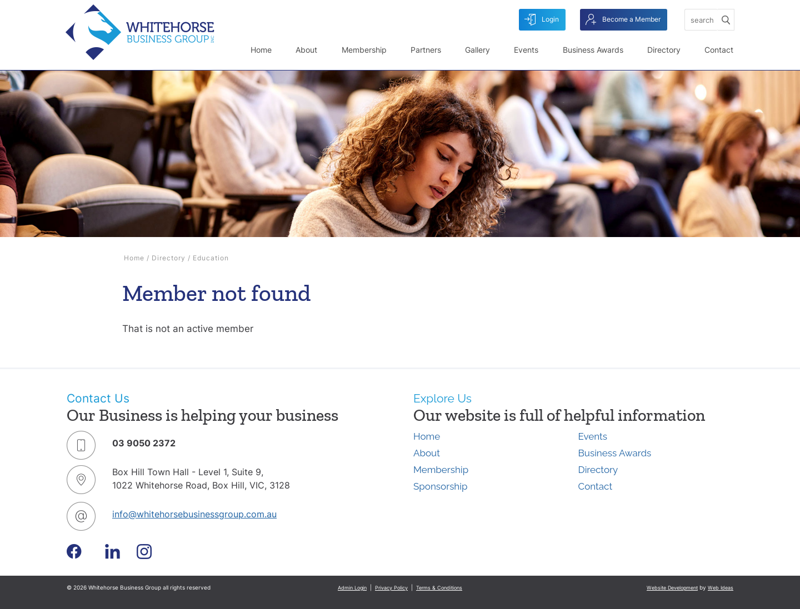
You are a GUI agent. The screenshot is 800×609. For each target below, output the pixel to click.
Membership (364, 49)
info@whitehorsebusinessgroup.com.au (194, 514)
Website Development (672, 588)
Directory (664, 49)
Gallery (477, 49)
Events (526, 49)
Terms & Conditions (439, 588)
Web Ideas (720, 588)
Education (211, 258)
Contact (718, 49)
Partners (426, 49)
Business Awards (593, 49)
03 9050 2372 (144, 443)
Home (261, 49)
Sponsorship (440, 486)
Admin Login (352, 588)
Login (541, 20)
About (306, 49)
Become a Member (623, 20)
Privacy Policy (391, 588)
